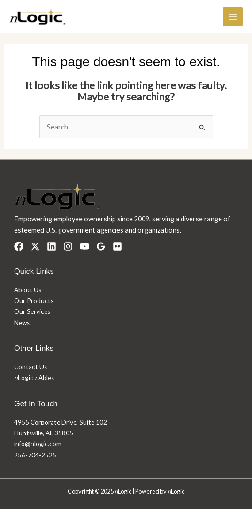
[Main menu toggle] (233, 17)
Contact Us (30, 367)
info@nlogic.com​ (37, 444)
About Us (27, 290)
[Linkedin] (51, 246)
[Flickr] (117, 246)
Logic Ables (34, 377)
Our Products (33, 300)
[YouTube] (84, 246)
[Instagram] (68, 246)
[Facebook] (18, 246)
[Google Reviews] (101, 246)
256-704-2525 (35, 455)
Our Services (32, 311)
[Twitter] (35, 246)
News (22, 323)
